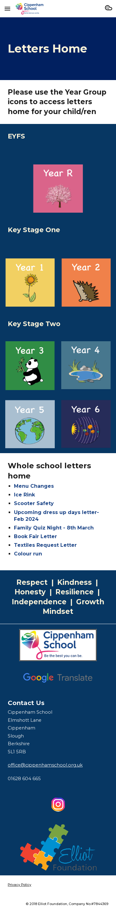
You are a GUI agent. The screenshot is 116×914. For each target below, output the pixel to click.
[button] (7, 8)
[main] (58, 49)
